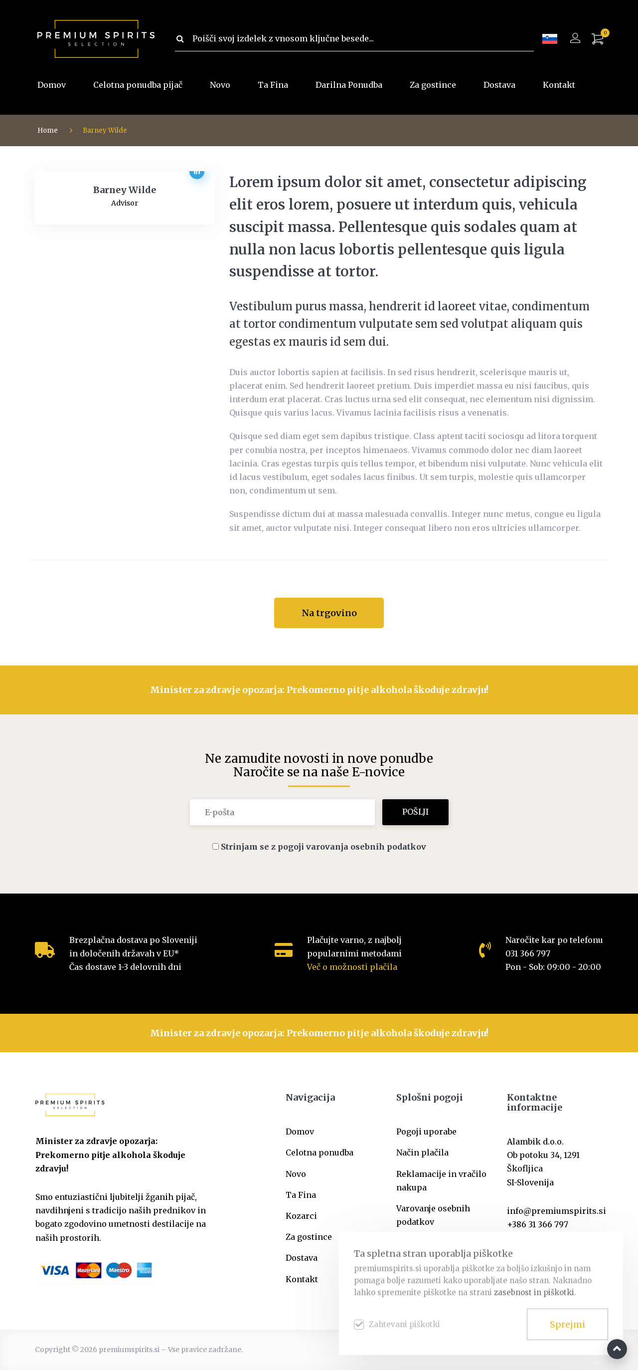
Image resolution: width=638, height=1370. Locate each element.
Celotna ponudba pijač (137, 85)
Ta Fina (273, 85)
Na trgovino (329, 613)
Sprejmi (567, 1324)
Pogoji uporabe (426, 1132)
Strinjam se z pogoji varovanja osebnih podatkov (323, 847)
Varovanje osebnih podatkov (433, 1215)
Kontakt (559, 85)
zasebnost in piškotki (534, 1292)
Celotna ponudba (319, 1152)
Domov (51, 85)
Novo (220, 85)
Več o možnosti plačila (352, 967)
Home (47, 130)
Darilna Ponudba (349, 85)
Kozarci (301, 1216)
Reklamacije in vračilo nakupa (441, 1180)
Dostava (499, 85)
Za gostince (433, 85)
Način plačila (422, 1152)
